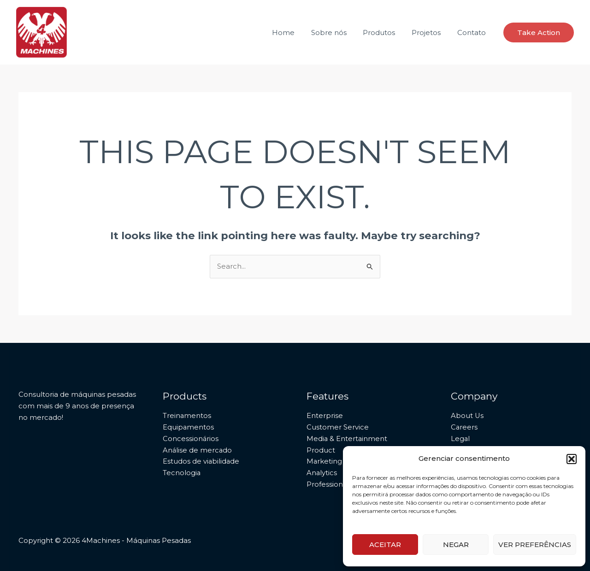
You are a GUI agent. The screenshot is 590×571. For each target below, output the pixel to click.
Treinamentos (187, 415)
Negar (456, 544)
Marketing (324, 461)
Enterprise (325, 415)
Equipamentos (188, 427)
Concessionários (191, 438)
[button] (571, 459)
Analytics (322, 472)
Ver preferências (534, 544)
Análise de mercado (198, 450)
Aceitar (385, 544)
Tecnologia (182, 472)
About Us (467, 415)
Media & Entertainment (347, 438)
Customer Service (338, 427)
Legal (460, 438)
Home (295, 32)
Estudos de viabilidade (201, 461)
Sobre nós (338, 32)
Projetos (430, 32)
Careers (464, 427)
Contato (473, 32)
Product (321, 450)
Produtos (386, 32)
